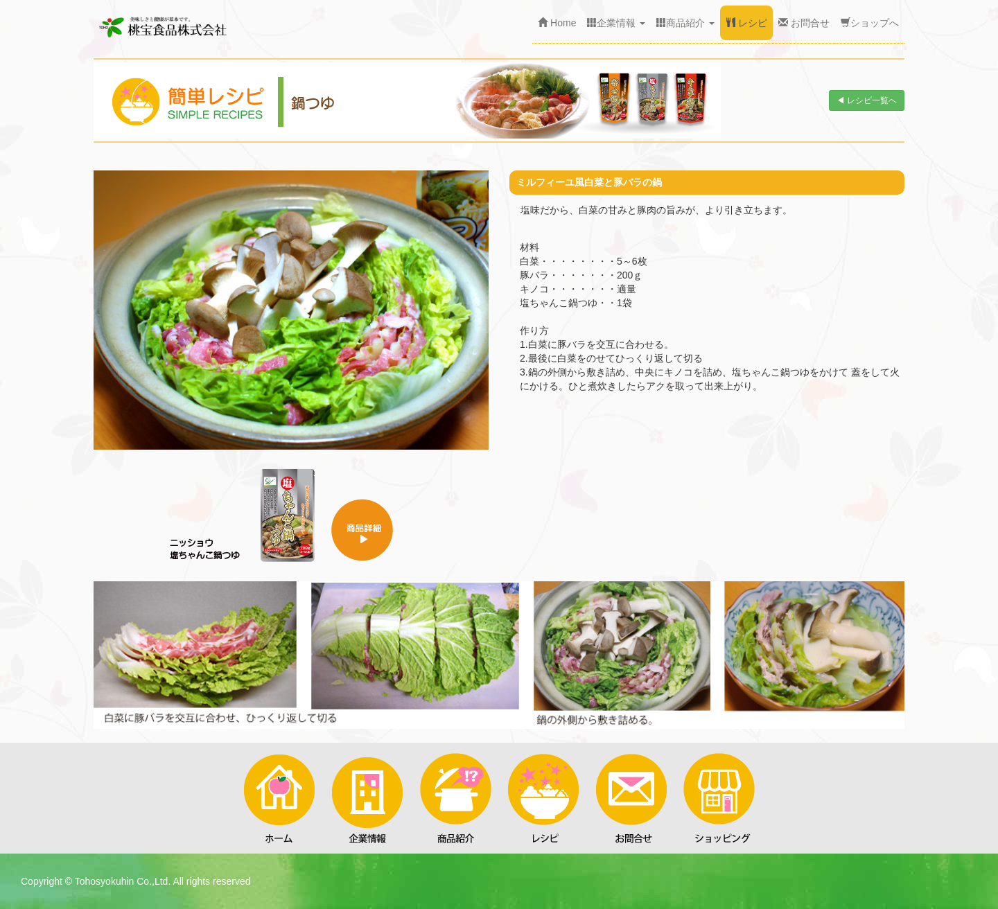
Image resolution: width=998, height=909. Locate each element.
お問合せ (804, 22)
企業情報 (616, 22)
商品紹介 (685, 22)
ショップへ (870, 22)
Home (557, 22)
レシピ (746, 22)
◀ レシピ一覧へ (867, 100)
